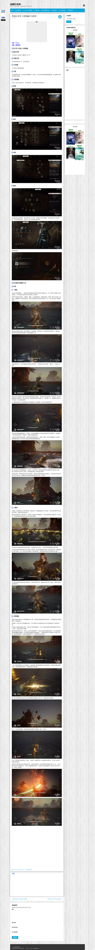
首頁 (12, 10)
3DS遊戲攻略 (18, 10)
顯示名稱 (14, 922)
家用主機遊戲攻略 (45, 10)
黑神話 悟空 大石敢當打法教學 (19, 899)
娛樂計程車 (15, 4)
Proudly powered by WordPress (18, 948)
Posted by (18, 869)
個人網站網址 (15, 932)
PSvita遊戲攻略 (62, 10)
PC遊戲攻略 (36, 10)
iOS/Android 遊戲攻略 (27, 10)
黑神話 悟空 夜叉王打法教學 (55, 899)
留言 (13, 909)
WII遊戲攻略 (70, 10)
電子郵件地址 (15, 927)
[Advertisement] (36, 32)
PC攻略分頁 (29, 869)
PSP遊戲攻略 (54, 10)
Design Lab (36, 948)
